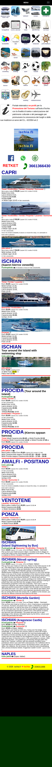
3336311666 (37, 667)
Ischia (27, 666)
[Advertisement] (26, 693)
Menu (26, 3)
